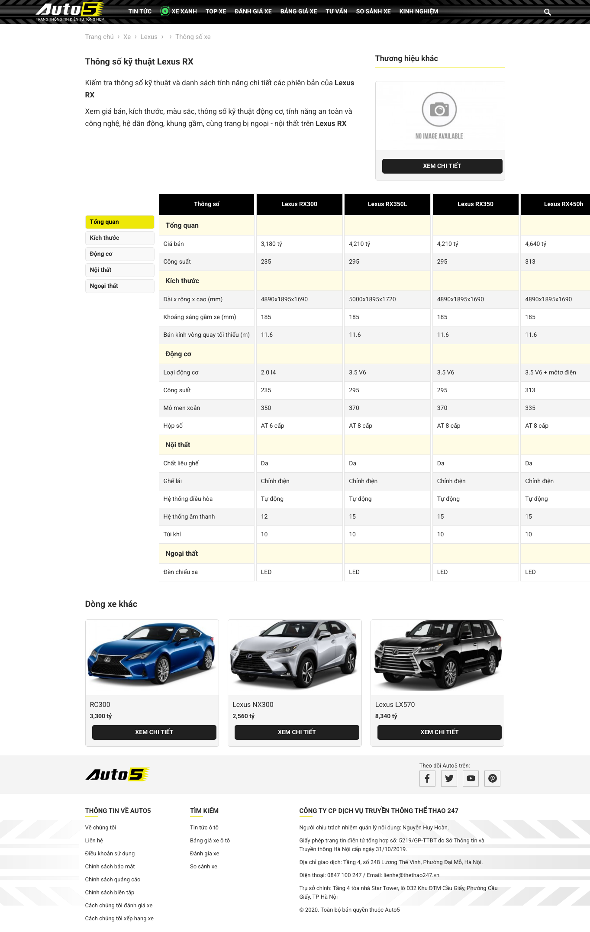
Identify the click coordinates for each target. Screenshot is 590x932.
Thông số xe (192, 37)
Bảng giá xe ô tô (210, 841)
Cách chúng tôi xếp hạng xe (119, 919)
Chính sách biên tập (110, 893)
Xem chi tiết (442, 166)
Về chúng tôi (100, 828)
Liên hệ (94, 841)
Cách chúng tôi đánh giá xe (119, 906)
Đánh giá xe (253, 11)
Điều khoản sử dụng (110, 854)
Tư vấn (337, 11)
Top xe (216, 11)
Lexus (149, 37)
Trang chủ (99, 37)
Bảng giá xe (298, 11)
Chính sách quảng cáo (113, 880)
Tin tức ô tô (204, 828)
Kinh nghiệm (419, 11)
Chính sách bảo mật (110, 867)
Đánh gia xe (204, 854)
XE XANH (178, 11)
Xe (127, 37)
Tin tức (140, 11)
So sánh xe (373, 11)
